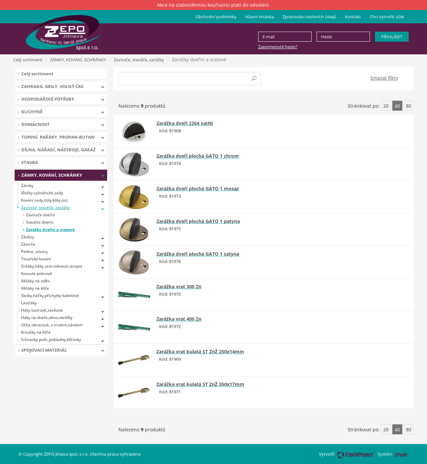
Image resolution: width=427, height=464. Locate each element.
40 (397, 106)
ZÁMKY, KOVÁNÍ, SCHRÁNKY (78, 60)
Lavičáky (29, 303)
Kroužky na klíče (36, 332)
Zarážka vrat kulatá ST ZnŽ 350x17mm (200, 384)
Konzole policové (36, 273)
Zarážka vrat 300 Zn (178, 286)
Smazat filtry (384, 78)
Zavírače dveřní (40, 215)
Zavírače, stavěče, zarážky (139, 60)
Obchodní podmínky (216, 17)
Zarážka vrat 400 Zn (178, 319)
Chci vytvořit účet (387, 17)
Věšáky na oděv (35, 281)
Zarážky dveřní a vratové (50, 229)
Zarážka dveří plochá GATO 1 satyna (197, 254)
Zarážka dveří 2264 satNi (184, 123)
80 (408, 106)
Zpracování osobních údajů (309, 17)
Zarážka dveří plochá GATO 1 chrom (197, 156)
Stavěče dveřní (39, 222)
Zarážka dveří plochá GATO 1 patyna (198, 221)
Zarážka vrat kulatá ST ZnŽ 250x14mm (200, 351)
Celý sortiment (27, 60)
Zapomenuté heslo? (278, 47)
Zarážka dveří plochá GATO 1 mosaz (197, 188)
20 (386, 106)
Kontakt (353, 17)
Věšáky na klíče (35, 288)
